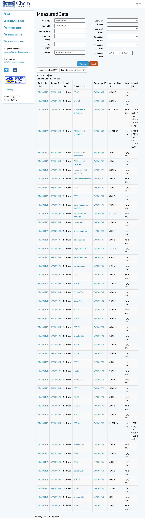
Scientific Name (45, 38)
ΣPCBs (76, 505)
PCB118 (77, 405)
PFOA (76, 187)
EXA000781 (99, 309)
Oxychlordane (80, 248)
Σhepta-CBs (79, 336)
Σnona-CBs (78, 292)
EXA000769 (99, 414)
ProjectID (46, 21)
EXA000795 (99, 187)
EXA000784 (99, 283)
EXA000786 (99, 266)
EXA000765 (99, 462)
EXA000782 (99, 301)
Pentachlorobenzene (82, 178)
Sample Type (44, 31)
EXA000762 (99, 488)
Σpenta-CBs (79, 444)
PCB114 (77, 414)
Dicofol (77, 101)
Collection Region (98, 38)
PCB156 (77, 371)
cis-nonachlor (79, 240)
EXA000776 (99, 353)
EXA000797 (99, 170)
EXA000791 (99, 222)
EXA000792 (99, 213)
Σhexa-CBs (78, 379)
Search (83, 64)
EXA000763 (99, 479)
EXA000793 (99, 205)
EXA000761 (99, 497)
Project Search (13, 27)
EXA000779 (99, 327)
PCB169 (77, 344)
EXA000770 (99, 405)
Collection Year (98, 55)
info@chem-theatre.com (14, 62)
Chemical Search (14, 41)
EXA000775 (99, 362)
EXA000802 (99, 101)
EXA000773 (99, 379)
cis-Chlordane (79, 266)
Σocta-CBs (78, 301)
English (139, 3)
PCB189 (77, 309)
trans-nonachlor (80, 231)
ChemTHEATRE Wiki (14, 20)
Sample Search (13, 34)
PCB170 (77, 327)
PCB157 (77, 362)
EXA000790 (99, 231)
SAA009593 (56, 92)
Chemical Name (99, 30)
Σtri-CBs (77, 479)
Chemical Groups (99, 22)
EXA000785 (99, 274)
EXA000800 (99, 131)
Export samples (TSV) (48, 70)
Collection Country (98, 47)
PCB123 (77, 397)
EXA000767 (99, 444)
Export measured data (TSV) (73, 70)
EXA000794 (99, 196)
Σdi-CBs (77, 488)
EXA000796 (99, 178)
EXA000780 (99, 318)
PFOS (76, 196)
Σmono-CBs (79, 497)
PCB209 (77, 283)
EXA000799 (99, 152)
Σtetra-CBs (78, 471)
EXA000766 (99, 453)
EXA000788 (99, 248)
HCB (75, 274)
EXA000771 (99, 397)
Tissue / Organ (46, 46)
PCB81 (76, 453)
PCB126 (77, 388)
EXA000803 (99, 92)
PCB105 (77, 423)
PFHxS (76, 92)
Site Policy (8, 89)
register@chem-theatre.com (16, 52)
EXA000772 (99, 388)
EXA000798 (99, 161)
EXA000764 (99, 471)
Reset (93, 64)
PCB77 (76, 462)
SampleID (45, 26)
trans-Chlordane (80, 257)
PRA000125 (43, 92)
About (7, 13)
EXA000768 (99, 423)
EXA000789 (99, 240)
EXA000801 (99, 109)
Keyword (46, 52)
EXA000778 (99, 336)
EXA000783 (99, 292)
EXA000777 (99, 344)
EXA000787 (99, 257)
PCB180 (77, 318)
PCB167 (77, 353)
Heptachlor (78, 222)
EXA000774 (99, 371)
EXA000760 (99, 505)
